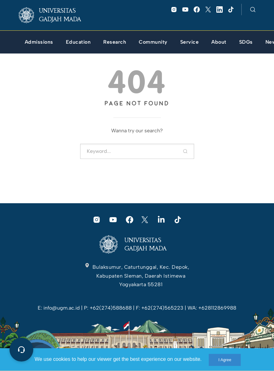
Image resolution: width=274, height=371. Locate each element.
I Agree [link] (224, 359)
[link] (55, 15)
